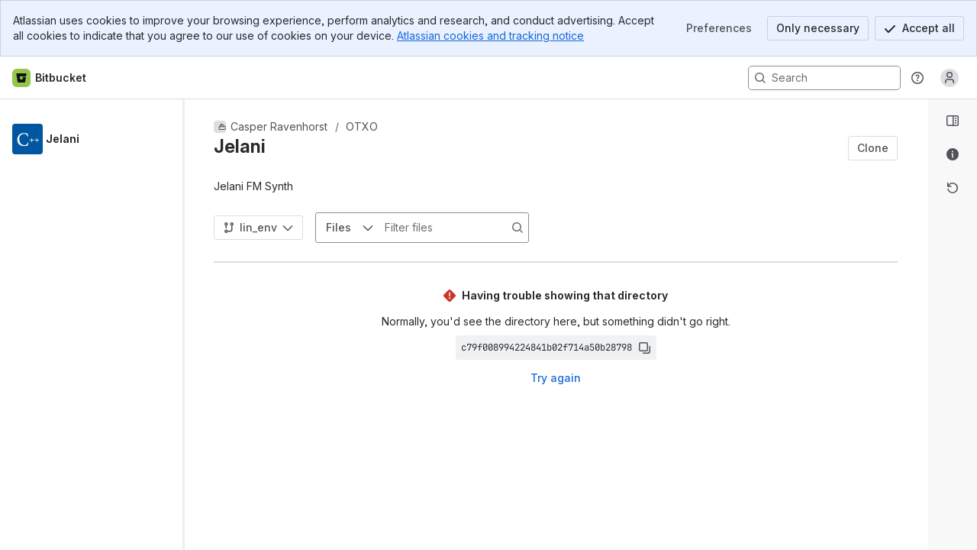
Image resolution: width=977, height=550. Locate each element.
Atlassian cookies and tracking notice (490, 35)
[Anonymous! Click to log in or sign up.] (949, 78)
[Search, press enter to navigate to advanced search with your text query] (824, 78)
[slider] (189, 324)
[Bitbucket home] (50, 78)
